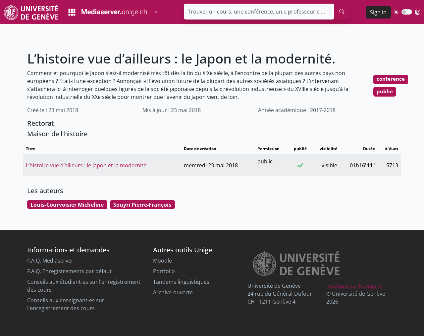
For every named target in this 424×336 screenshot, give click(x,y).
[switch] (406, 12)
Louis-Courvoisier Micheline (67, 204)
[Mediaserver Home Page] (108, 12)
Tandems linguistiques (181, 281)
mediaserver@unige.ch (355, 285)
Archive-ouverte (173, 292)
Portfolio (164, 271)
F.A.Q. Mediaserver (50, 260)
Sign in (378, 12)
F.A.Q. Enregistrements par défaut (69, 271)
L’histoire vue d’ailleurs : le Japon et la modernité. (87, 165)
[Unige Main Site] (31, 12)
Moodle (162, 260)
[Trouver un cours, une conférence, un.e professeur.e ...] (259, 12)
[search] (342, 12)
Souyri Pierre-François (142, 204)
